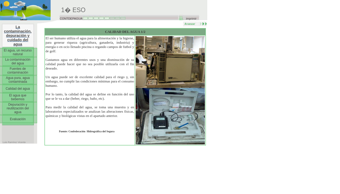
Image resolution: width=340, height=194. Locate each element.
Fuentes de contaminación (17, 70)
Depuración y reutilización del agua (18, 108)
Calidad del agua (18, 89)
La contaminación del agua (17, 61)
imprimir (191, 18)
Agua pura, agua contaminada (18, 80)
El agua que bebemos (17, 97)
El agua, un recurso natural (18, 52)
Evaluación (18, 119)
